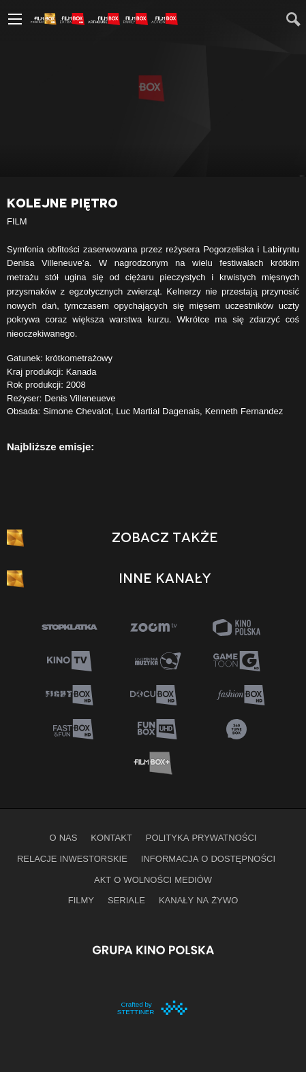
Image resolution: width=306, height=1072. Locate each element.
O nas (64, 837)
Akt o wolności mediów (153, 879)
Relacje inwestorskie (72, 858)
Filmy (81, 899)
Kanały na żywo (198, 899)
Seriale (126, 899)
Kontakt (111, 837)
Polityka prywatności (201, 837)
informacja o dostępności (208, 858)
